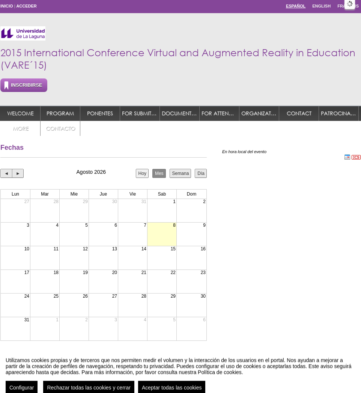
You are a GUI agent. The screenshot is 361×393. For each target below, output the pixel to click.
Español (295, 6)
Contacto (60, 128)
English (321, 6)
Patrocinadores (340, 113)
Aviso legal (106, 379)
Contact (299, 113)
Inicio (6, 6)
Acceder (26, 6)
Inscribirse (26, 85)
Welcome (20, 113)
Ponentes (100, 113)
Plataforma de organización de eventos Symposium (184, 379)
